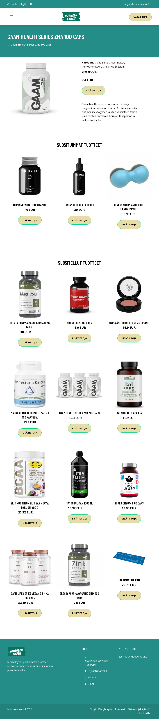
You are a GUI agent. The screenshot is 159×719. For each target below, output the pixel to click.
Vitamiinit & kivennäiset (110, 62)
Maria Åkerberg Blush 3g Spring (129, 323)
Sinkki (105, 66)
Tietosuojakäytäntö (138, 709)
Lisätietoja (93, 90)
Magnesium (118, 66)
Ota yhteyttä (105, 709)
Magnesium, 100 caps (79, 323)
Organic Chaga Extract (79, 205)
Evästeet (120, 709)
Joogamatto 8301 (129, 580)
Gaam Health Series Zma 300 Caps (79, 413)
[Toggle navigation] (11, 17)
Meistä (92, 677)
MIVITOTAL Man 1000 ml (79, 503)
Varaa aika (140, 17)
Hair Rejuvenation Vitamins (29, 205)
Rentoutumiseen (91, 66)
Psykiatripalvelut (97, 671)
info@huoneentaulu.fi (135, 656)
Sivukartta (144, 713)
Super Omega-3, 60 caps (129, 503)
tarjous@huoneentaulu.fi (137, 4)
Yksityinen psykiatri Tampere (96, 662)
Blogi (91, 684)
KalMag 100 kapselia (129, 413)
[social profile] (31, 4)
